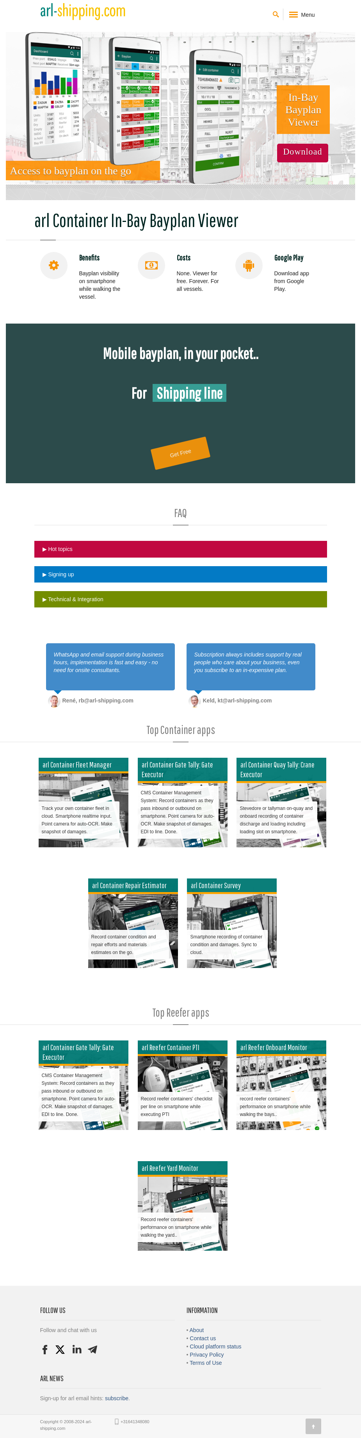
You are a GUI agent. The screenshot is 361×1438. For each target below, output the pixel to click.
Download (302, 152)
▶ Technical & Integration (73, 599)
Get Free (180, 453)
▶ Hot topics (58, 549)
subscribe (116, 1398)
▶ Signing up (58, 574)
